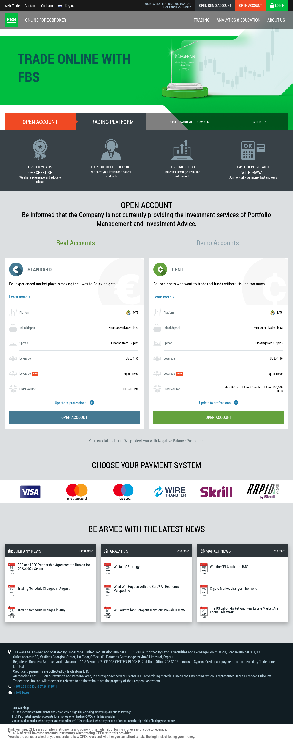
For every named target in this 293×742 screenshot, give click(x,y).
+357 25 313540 (24, 686)
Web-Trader (13, 5)
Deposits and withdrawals (189, 122)
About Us (276, 20)
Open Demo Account (215, 5)
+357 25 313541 (46, 686)
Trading (202, 20)
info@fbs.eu (21, 692)
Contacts (31, 5)
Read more (86, 551)
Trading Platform (111, 121)
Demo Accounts (217, 242)
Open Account (250, 5)
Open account (40, 121)
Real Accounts (75, 242)
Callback (47, 5)
